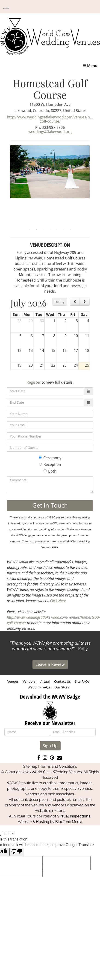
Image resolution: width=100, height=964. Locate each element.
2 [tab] (36, 229)
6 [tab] (64, 229)
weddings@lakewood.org (50, 131)
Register (33, 382)
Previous (7, 185)
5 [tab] (57, 229)
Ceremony (50, 457)
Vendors (29, 681)
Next (93, 185)
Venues (13, 681)
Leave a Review (50, 664)
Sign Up (50, 745)
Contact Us (62, 681)
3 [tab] (43, 229)
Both (50, 471)
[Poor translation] (16, 852)
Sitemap (30, 766)
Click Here (58, 600)
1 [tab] (29, 229)
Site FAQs (82, 681)
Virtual (45, 681)
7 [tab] (70, 229)
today (60, 301)
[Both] (45, 470)
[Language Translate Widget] (6, 8)
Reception (50, 464)
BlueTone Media (68, 822)
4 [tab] (50, 229)
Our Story (61, 687)
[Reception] (40, 464)
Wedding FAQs (39, 687)
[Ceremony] (40, 457)
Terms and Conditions (58, 766)
